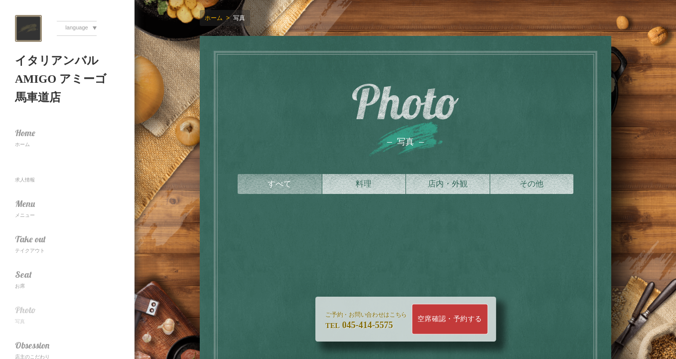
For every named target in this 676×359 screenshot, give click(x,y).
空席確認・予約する (449, 319)
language (76, 27)
